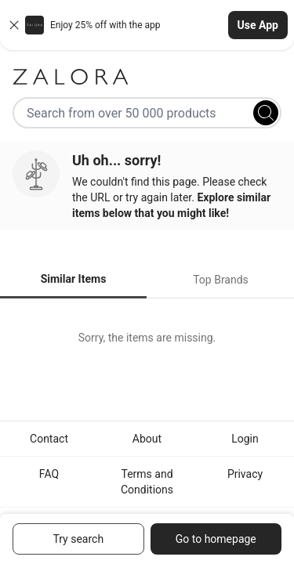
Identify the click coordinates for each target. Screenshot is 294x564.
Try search (78, 539)
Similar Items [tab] (74, 279)
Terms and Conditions (147, 482)
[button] (147, 25)
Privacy (245, 474)
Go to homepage (216, 539)
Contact (49, 438)
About (147, 438)
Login (245, 438)
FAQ (49, 474)
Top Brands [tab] (221, 279)
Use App (258, 25)
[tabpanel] (147, 337)
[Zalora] (147, 77)
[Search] (265, 112)
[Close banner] (14, 25)
